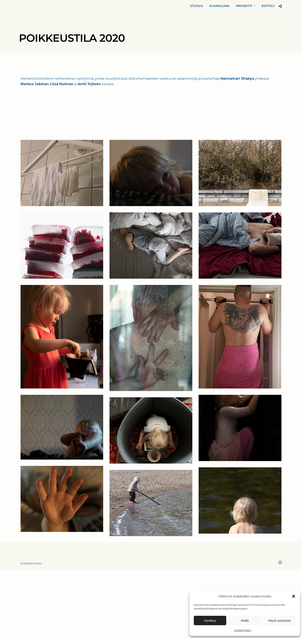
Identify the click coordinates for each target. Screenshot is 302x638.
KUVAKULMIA (219, 6)
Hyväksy (210, 620)
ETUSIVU (196, 6)
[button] (294, 596)
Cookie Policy (242, 630)
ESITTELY (268, 6)
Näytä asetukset (279, 620)
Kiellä (245, 620)
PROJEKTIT (244, 6)
